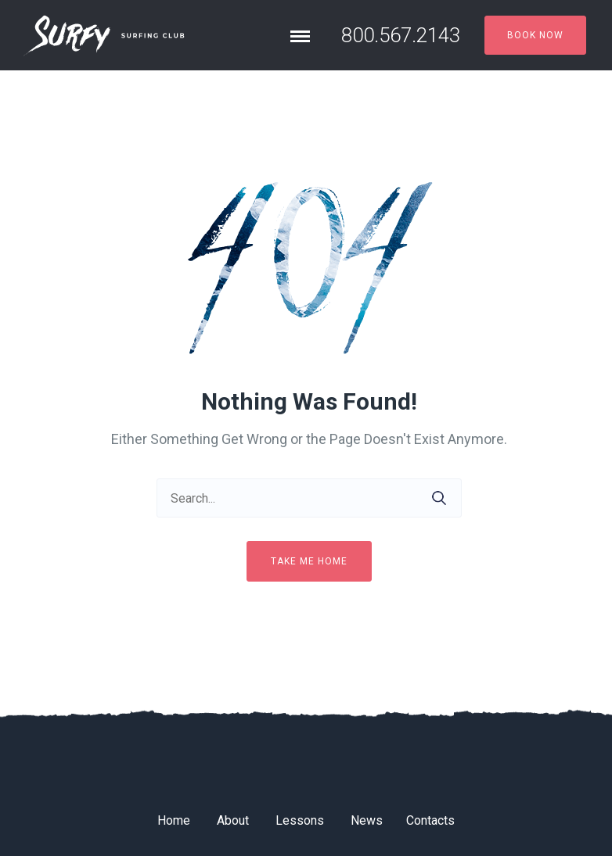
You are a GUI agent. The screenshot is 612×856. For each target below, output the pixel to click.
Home (173, 820)
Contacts (430, 820)
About (233, 820)
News (367, 820)
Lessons (299, 820)
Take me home (309, 561)
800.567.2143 (400, 35)
